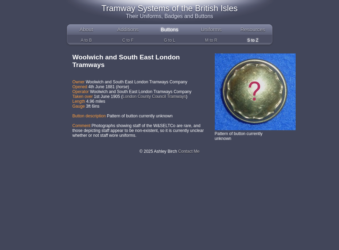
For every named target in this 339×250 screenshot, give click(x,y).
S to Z (252, 40)
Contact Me (189, 151)
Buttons (169, 29)
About (86, 29)
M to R (211, 40)
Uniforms (211, 29)
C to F (128, 40)
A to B (86, 40)
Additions (128, 29)
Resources (252, 29)
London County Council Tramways (154, 96)
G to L (169, 40)
